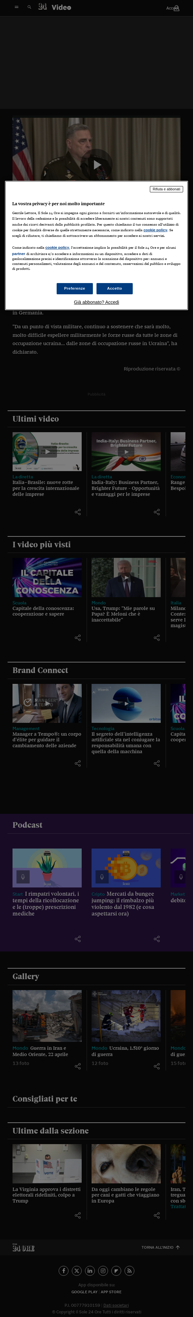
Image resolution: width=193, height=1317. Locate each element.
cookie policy (155, 230)
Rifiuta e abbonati (166, 189)
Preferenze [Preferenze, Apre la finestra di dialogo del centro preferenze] (74, 288)
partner (18, 254)
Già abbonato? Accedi (96, 302)
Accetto (114, 288)
